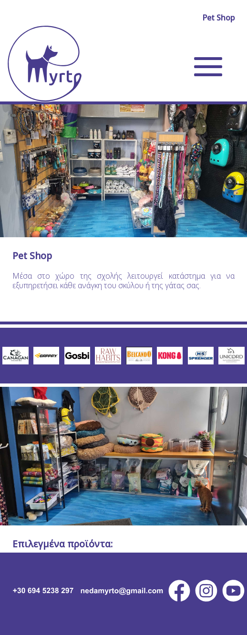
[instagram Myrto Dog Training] (206, 590)
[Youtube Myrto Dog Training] (233, 590)
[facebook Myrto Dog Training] (179, 590)
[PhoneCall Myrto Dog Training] (38, 590)
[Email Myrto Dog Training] (121, 590)
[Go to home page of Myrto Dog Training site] (45, 63)
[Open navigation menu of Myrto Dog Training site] (208, 66)
